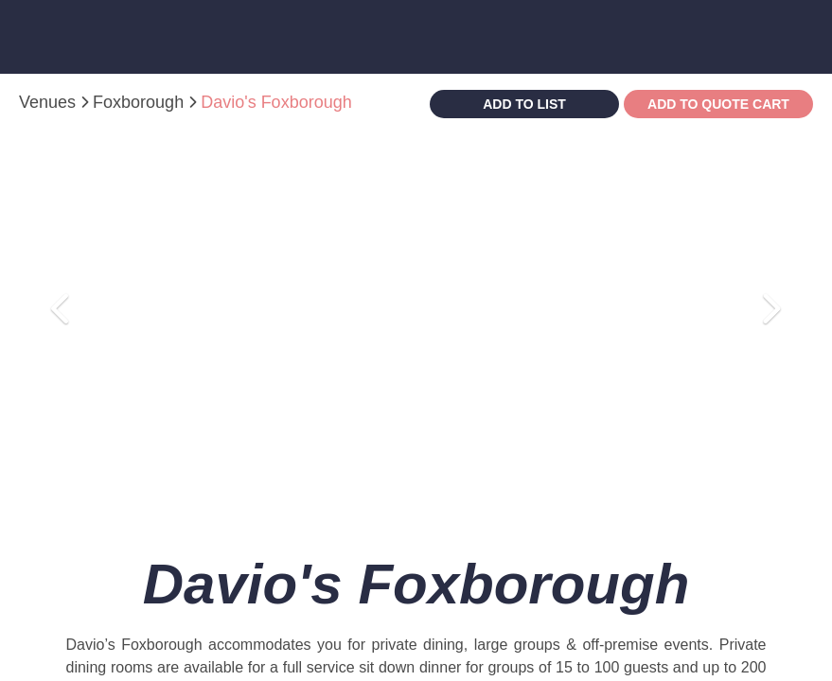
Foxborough (140, 102)
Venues (49, 102)
